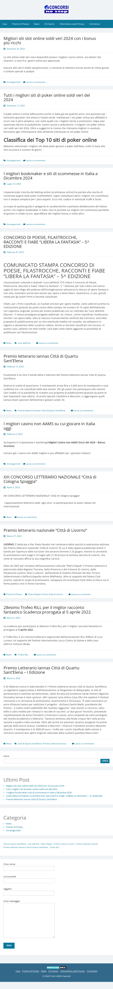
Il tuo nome (28, 866)
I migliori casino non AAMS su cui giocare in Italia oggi (49, 426)
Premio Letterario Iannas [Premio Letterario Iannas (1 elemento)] (87, 844)
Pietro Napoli (34, 594)
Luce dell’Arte (24, 343)
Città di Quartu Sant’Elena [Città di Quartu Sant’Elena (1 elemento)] (14, 844)
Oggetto (28, 890)
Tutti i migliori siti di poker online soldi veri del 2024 (47, 97)
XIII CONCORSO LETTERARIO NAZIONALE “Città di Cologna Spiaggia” (50, 479)
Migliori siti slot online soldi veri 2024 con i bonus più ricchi (50, 40)
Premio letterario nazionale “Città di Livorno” (45, 530)
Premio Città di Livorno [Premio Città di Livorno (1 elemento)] (64, 844)
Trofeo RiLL (23, 654)
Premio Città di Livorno (52, 594)
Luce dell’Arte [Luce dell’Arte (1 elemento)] (33, 844)
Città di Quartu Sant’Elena (30, 743)
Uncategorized (13, 82)
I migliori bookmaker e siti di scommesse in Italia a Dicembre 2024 (51, 176)
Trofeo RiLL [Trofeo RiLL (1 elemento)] (55, 847)
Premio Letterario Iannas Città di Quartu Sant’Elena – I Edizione (41, 670)
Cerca (6, 756)
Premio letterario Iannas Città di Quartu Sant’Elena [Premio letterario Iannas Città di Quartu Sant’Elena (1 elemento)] (25, 847)
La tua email (28, 878)
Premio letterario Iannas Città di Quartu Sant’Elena (41, 358)
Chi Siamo (49, 23)
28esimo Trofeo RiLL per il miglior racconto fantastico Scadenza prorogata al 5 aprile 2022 (47, 610)
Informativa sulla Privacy (72, 23)
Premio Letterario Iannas (54, 743)
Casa (4, 23)
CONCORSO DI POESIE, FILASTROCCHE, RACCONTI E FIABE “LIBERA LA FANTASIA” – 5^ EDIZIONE (46, 241)
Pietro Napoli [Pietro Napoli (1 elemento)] (46, 844)
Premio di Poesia (20, 23)
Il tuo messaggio (29, 903)
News (36, 23)
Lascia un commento (35, 82)
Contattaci (94, 23)
